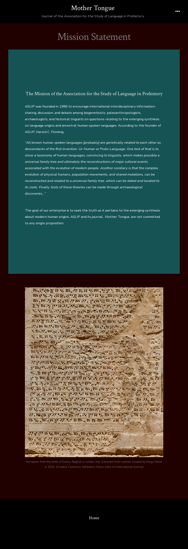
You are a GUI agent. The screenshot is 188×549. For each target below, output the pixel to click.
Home (94, 518)
